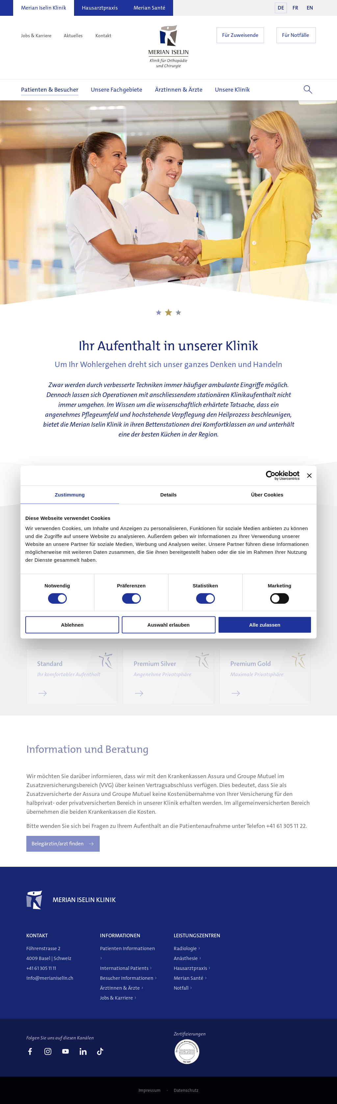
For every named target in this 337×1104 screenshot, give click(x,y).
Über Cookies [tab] (267, 494)
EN (310, 7)
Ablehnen (72, 625)
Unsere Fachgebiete (116, 90)
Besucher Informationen (126, 978)
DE (281, 7)
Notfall (181, 988)
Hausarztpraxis (100, 7)
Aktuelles (73, 36)
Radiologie (185, 948)
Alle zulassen (264, 625)
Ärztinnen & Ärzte (178, 90)
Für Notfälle (295, 35)
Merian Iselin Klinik (43, 7)
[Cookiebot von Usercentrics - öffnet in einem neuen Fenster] (270, 475)
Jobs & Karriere (36, 36)
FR (295, 7)
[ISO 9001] (189, 1064)
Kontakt (103, 36)
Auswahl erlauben (168, 625)
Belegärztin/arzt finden (58, 851)
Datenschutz (186, 1090)
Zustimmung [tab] (70, 494)
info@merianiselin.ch (49, 978)
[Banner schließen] (309, 475)
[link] (30, 1052)
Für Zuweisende (240, 35)
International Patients (124, 968)
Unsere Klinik (232, 90)
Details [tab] (168, 494)
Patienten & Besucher (49, 90)
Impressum (150, 1090)
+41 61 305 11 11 (41, 968)
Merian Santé (149, 7)
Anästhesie (186, 958)
